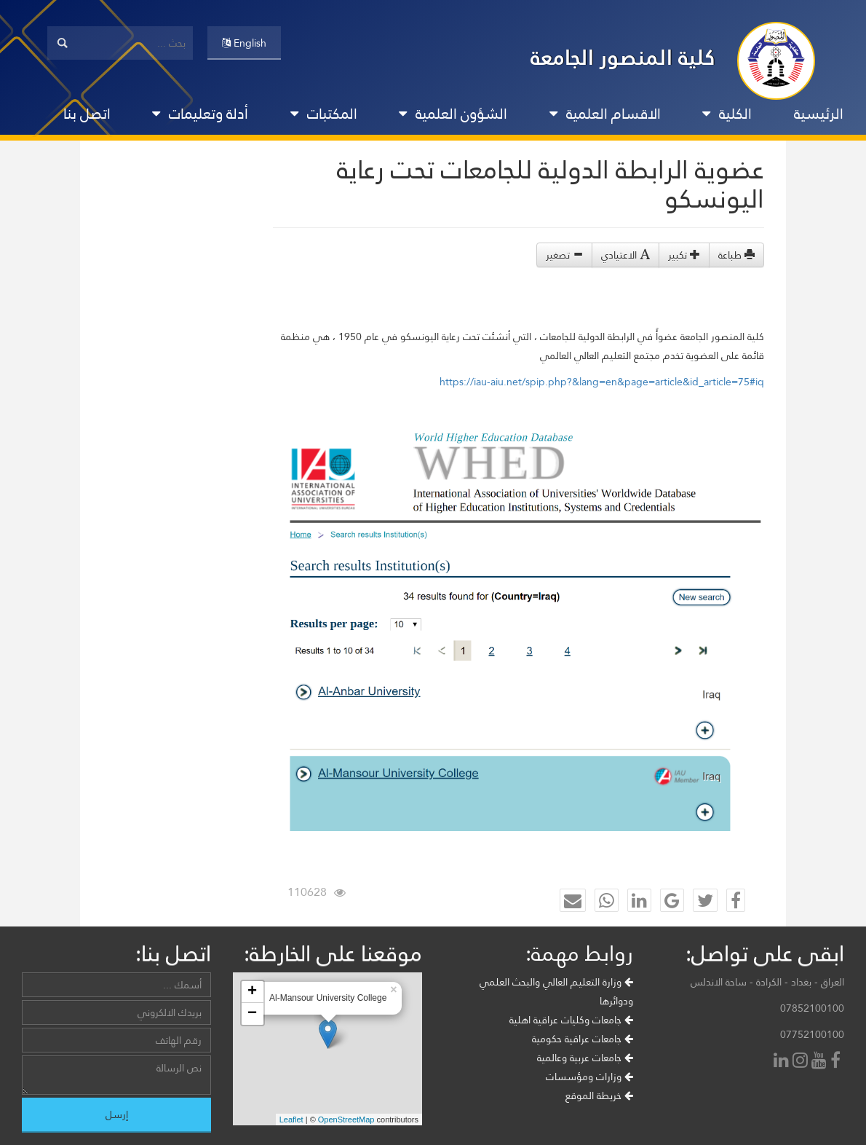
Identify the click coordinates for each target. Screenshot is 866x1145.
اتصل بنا (87, 113)
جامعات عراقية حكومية (582, 1038)
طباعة (736, 254)
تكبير (684, 254)
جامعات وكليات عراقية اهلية (571, 1019)
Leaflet (291, 1119)
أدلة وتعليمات (200, 113)
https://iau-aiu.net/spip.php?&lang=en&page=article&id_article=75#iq (602, 381)
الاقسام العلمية (605, 113)
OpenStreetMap (346, 1119)
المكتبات (323, 113)
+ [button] (252, 992)
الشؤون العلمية (453, 113)
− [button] (252, 1014)
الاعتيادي (625, 254)
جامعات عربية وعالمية (585, 1057)
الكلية (727, 113)
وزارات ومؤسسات (589, 1076)
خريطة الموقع (599, 1095)
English (244, 43)
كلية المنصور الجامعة (623, 57)
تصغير (564, 254)
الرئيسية (818, 113)
